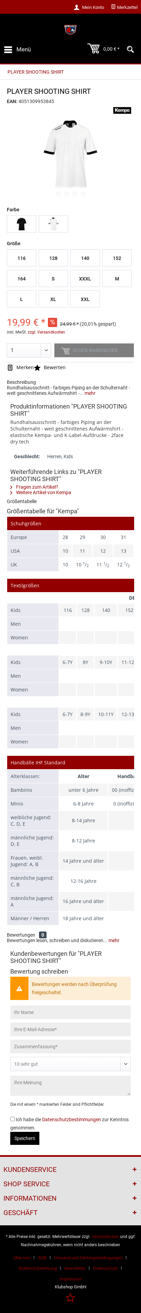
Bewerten (50, 367)
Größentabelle (22, 501)
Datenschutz (105, 1268)
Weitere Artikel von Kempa (40, 492)
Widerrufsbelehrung (37, 1268)
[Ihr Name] (70, 1012)
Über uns (21, 1257)
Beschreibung (21, 382)
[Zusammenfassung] (70, 1046)
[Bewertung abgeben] (70, 1064)
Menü (17, 48)
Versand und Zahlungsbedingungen (88, 1257)
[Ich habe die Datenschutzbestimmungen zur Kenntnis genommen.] (12, 1119)
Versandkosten (105, 1236)
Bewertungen (21, 935)
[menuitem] (124, 7)
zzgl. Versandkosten (46, 332)
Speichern (24, 1138)
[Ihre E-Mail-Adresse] (70, 1029)
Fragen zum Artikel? (34, 487)
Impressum (71, 1278)
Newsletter (75, 1268)
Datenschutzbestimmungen (71, 1119)
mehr (89, 393)
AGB (42, 1257)
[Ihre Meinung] (70, 1086)
